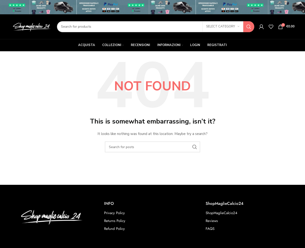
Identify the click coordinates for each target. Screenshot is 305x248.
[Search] (155, 26)
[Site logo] (31, 26)
